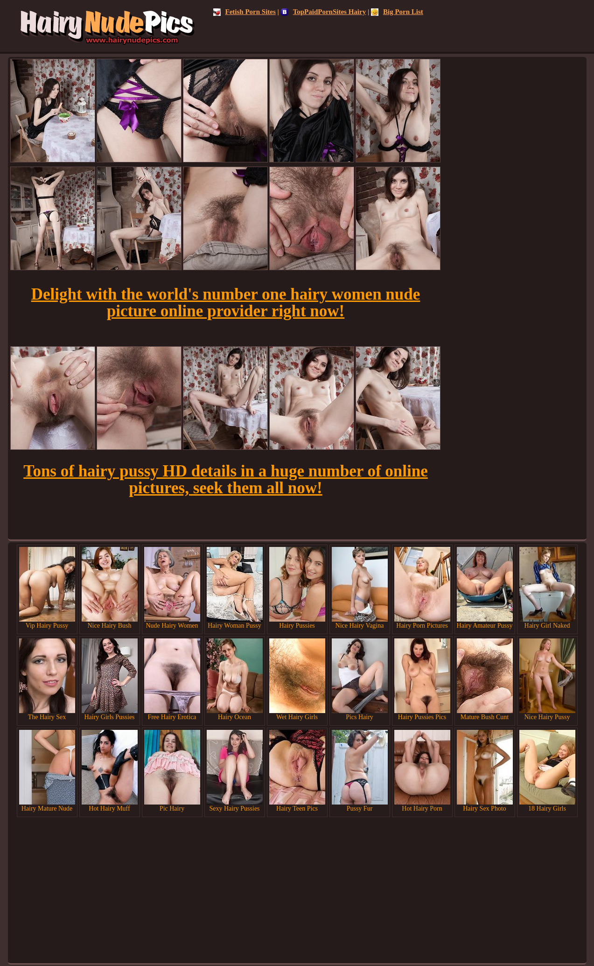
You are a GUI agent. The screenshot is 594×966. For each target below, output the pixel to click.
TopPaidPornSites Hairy (323, 11)
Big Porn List (397, 11)
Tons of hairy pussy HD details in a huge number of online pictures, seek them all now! (225, 479)
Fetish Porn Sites (244, 11)
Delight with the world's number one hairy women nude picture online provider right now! (225, 302)
